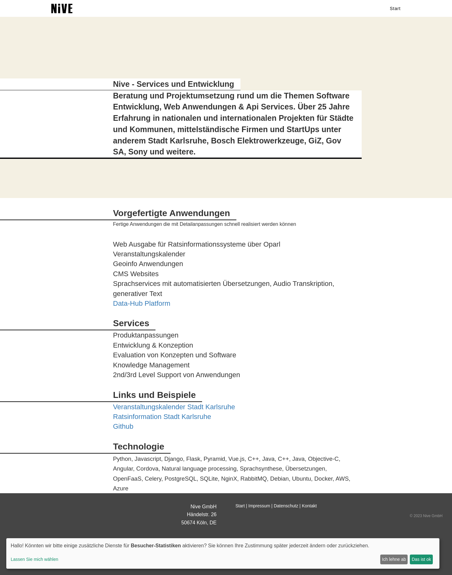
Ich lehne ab (394, 559)
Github (123, 426)
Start (395, 14)
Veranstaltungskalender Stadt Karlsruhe (174, 407)
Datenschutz (286, 505)
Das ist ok (421, 559)
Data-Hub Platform (141, 303)
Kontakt (309, 505)
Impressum (259, 505)
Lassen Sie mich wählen (34, 559)
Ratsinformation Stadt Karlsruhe (162, 417)
